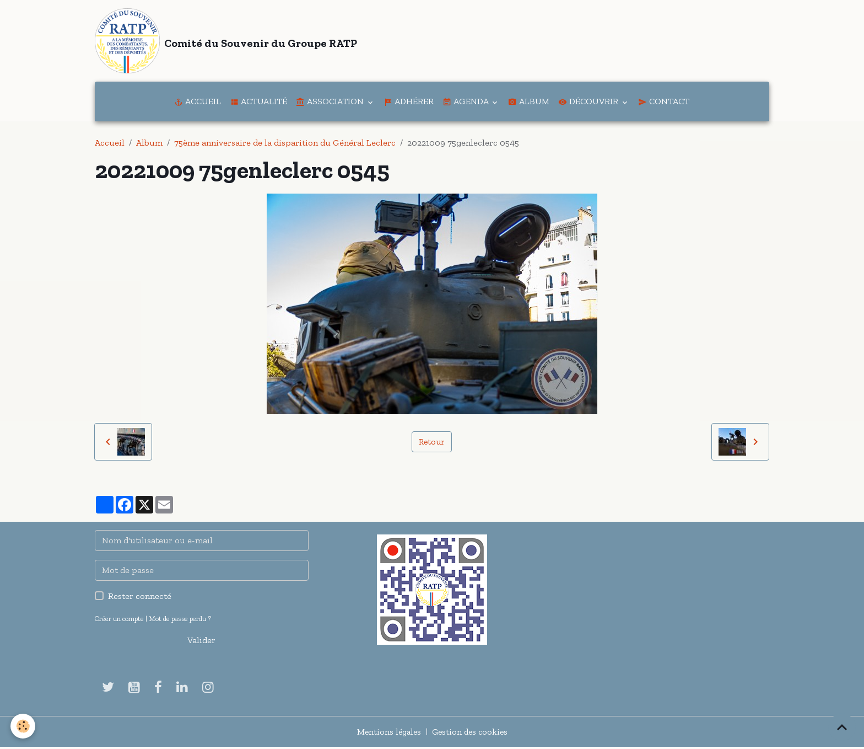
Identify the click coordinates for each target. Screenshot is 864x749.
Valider (201, 642)
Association (331, 103)
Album (528, 103)
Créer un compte (119, 621)
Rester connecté (139, 598)
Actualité (258, 103)
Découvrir (589, 103)
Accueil (197, 103)
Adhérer (409, 103)
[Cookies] (23, 726)
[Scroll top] (842, 727)
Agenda (466, 103)
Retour (431, 443)
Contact (663, 103)
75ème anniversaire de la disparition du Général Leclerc (285, 145)
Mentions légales (387, 733)
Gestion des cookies (470, 733)
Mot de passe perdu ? (180, 621)
